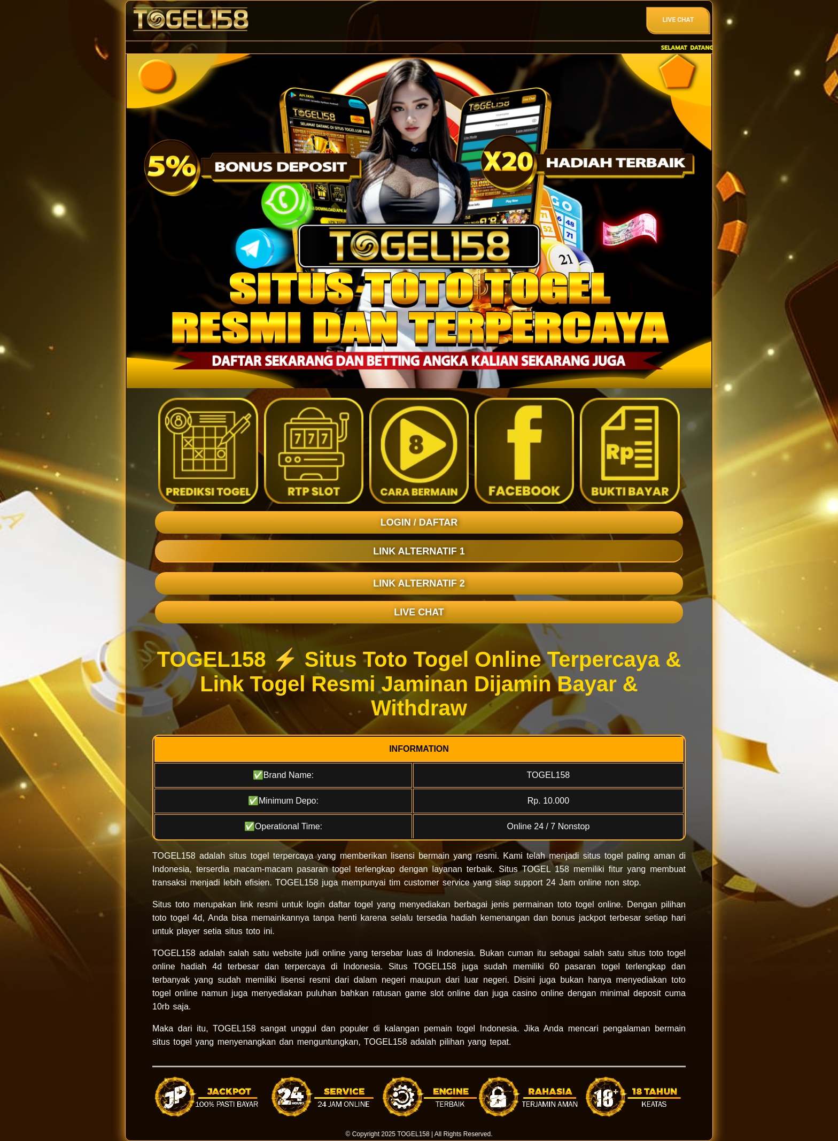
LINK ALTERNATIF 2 (419, 583)
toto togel (667, 953)
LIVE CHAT (419, 612)
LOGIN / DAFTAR (419, 522)
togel (260, 855)
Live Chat (678, 20)
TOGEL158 (413, 1134)
